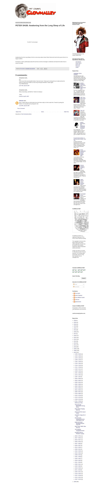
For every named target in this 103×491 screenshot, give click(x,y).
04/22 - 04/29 (78, 451)
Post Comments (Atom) (26, 114)
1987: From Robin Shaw (82, 98)
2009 (75, 348)
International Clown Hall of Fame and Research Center (78, 64)
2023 (75, 326)
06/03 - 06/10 (78, 441)
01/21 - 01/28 (78, 475)
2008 (75, 350)
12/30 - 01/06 (78, 354)
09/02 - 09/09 (78, 384)
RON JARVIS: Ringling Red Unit (80, 409)
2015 (75, 337)
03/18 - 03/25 (78, 460)
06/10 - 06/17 (78, 439)
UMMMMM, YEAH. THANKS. (78, 74)
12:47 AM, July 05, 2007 (24, 85)
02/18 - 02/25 (78, 468)
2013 (75, 341)
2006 (75, 481)
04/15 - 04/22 (78, 453)
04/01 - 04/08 (78, 456)
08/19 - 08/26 (78, 388)
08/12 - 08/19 (78, 389)
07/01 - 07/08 (78, 401)
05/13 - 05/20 (78, 447)
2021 (75, 329)
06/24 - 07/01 (78, 436)
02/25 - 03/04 (78, 466)
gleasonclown (78, 301)
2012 (75, 343)
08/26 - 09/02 (78, 386)
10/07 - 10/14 (78, 376)
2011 (75, 344)
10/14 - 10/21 (78, 374)
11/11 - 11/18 (78, 367)
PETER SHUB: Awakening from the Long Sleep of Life (80, 419)
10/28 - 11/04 (78, 371)
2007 (75, 352)
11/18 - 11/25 (78, 365)
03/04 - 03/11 (78, 464)
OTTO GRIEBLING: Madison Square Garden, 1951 (83, 152)
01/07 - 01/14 (78, 479)
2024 (75, 324)
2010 (75, 346)
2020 (75, 331)
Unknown (21, 100)
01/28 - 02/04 (78, 473)
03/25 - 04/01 (78, 458)
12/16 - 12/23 (78, 357)
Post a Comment (21, 108)
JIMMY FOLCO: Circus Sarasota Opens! (82, 182)
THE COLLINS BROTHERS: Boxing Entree (80, 406)
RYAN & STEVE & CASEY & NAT (82, 167)
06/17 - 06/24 (78, 437)
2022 (75, 328)
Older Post (66, 111)
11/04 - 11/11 (78, 369)
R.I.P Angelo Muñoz (83, 194)
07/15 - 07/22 (78, 397)
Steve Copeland (78, 295)
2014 (75, 339)
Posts (75, 284)
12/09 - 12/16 (78, 359)
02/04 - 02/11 (78, 471)
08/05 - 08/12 (78, 391)
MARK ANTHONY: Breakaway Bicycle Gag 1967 (79, 423)
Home (42, 111)
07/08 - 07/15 (78, 399)
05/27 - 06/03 (78, 443)
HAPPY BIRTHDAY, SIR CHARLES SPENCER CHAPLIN (82, 125)
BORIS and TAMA (79, 402)
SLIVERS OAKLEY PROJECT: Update (79, 433)
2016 (75, 335)
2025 (75, 322)
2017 (75, 333)
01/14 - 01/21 (78, 477)
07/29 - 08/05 (78, 393)
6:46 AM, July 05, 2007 (24, 96)
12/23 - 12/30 (78, 356)
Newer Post (18, 111)
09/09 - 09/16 (78, 382)
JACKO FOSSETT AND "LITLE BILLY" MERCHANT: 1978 (83, 86)
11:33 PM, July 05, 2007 (24, 105)
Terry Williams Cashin (79, 297)
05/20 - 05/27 (78, 445)
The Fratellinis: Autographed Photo (79, 430)
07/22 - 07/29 (78, 395)
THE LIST (82, 110)
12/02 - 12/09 (78, 361)
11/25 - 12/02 (78, 363)
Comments (76, 286)
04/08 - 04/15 (78, 454)
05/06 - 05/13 (78, 449)
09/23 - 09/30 (78, 378)
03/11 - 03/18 (78, 462)
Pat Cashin (77, 293)
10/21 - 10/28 (78, 373)
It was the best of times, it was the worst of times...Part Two (80, 139)
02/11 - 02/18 (78, 469)
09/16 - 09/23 (78, 380)
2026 (75, 320)
